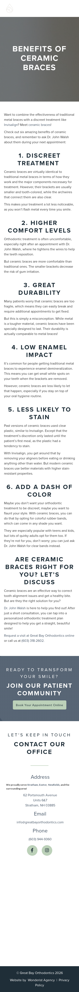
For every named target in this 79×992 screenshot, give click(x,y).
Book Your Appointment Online (39, 705)
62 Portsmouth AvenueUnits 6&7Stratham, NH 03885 (40, 800)
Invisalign (11, 125)
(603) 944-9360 (40, 839)
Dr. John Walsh (15, 608)
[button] (65, 8)
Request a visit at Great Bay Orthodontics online (39, 636)
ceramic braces (39, 125)
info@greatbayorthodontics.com (40, 822)
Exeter (43, 784)
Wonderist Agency (41, 980)
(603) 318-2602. (32, 641)
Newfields (54, 784)
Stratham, (33, 784)
